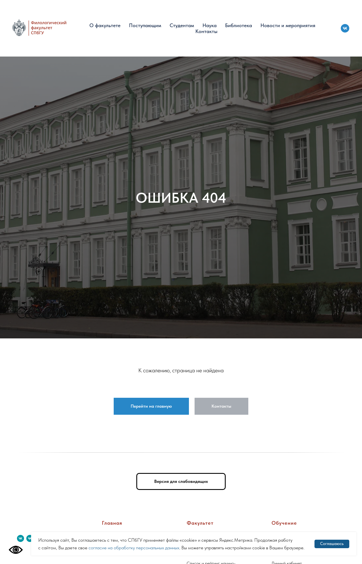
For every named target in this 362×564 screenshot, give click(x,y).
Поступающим (145, 25)
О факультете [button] (104, 25)
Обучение (284, 523)
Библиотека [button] (238, 25)
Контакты (206, 31)
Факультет (200, 523)
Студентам (182, 25)
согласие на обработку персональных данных (134, 547)
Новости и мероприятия (287, 25)
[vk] (345, 28)
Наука (209, 25)
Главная (112, 523)
